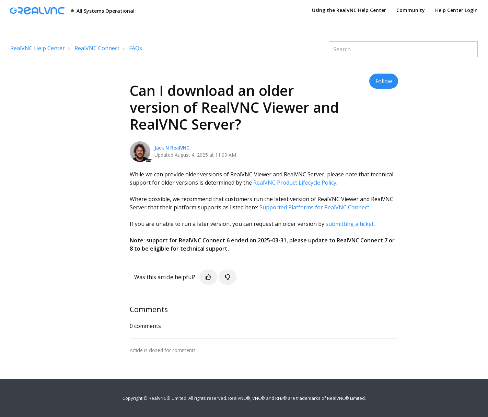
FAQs (135, 48)
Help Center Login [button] (456, 10)
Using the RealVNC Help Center (349, 10)
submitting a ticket (350, 224)
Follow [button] (383, 81)
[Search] (403, 49)
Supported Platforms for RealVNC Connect (314, 207)
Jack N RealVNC (171, 147)
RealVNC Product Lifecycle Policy (294, 182)
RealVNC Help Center (37, 48)
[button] (208, 277)
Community (410, 10)
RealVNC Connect (96, 48)
